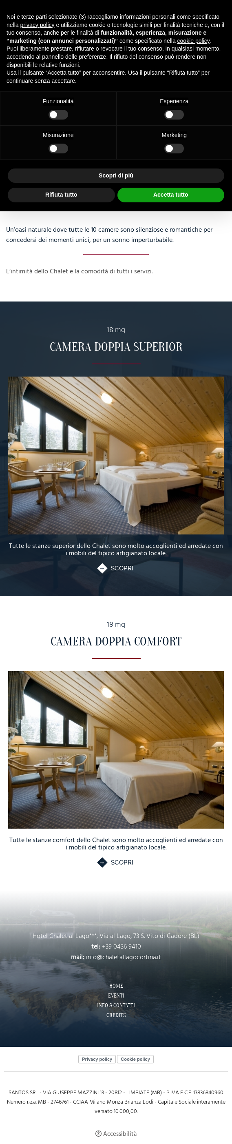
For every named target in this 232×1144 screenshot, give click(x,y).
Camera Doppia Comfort (116, 641)
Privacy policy (97, 1059)
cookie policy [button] (193, 41)
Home (116, 986)
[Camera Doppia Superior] (116, 455)
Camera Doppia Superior (116, 347)
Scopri (122, 568)
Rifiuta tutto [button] (61, 194)
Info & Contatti (116, 1006)
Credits (116, 1015)
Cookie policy (135, 1059)
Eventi (116, 996)
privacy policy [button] (37, 25)
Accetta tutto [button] (170, 194)
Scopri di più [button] (116, 175)
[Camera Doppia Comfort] (116, 750)
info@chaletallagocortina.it (123, 957)
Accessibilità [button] (120, 1134)
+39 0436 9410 (121, 947)
